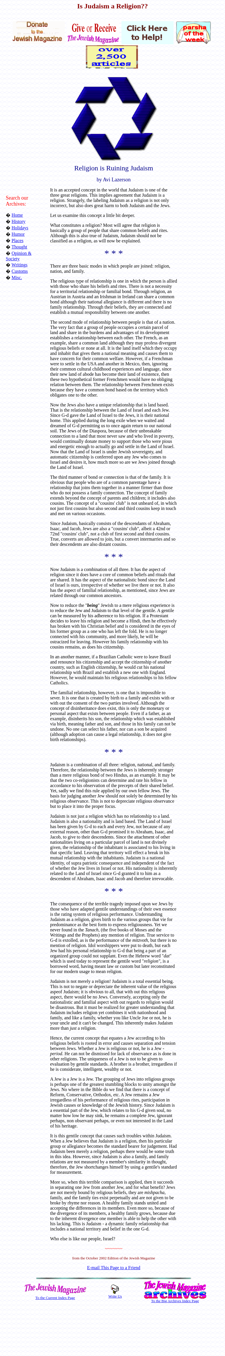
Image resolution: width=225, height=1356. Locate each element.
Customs (20, 271)
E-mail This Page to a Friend (113, 1267)
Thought (19, 246)
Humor (18, 234)
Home (17, 215)
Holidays (20, 227)
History (18, 221)
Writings (19, 264)
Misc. (17, 277)
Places (17, 240)
